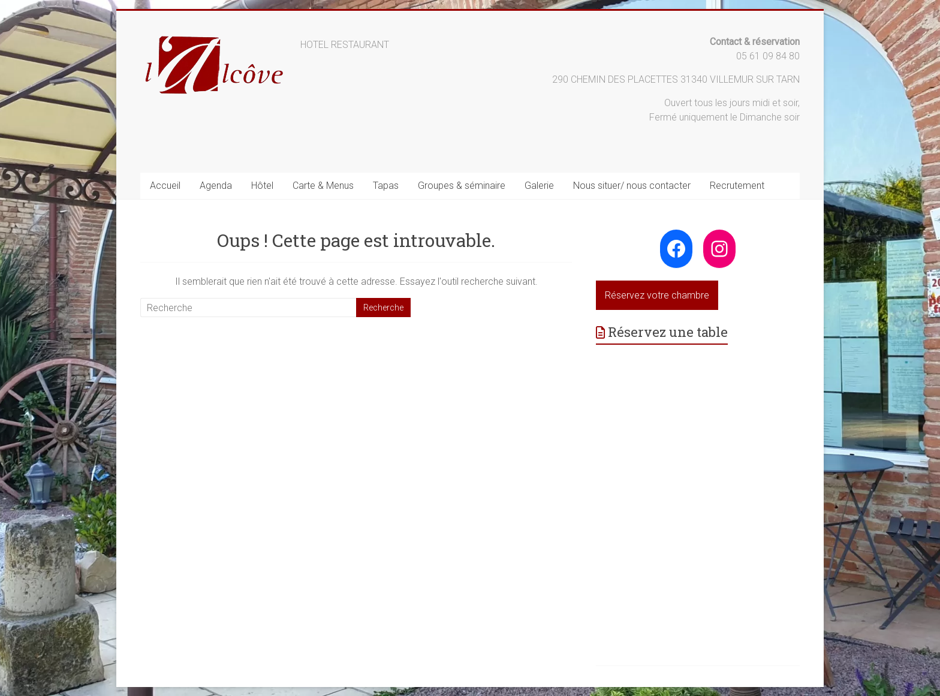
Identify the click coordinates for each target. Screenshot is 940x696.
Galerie (539, 185)
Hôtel (262, 185)
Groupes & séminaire (461, 185)
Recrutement (737, 185)
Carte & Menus (323, 185)
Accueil (165, 185)
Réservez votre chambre (657, 295)
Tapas (386, 185)
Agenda (216, 185)
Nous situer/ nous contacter (632, 185)
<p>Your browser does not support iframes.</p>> (698, 486)
